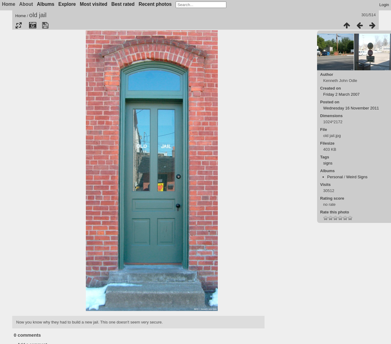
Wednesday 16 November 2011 (351, 108)
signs (327, 163)
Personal (335, 177)
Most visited (93, 4)
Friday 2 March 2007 (341, 94)
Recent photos (155, 4)
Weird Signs (356, 177)
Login (384, 4)
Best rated (122, 4)
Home (20, 15)
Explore (67, 4)
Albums (45, 4)
